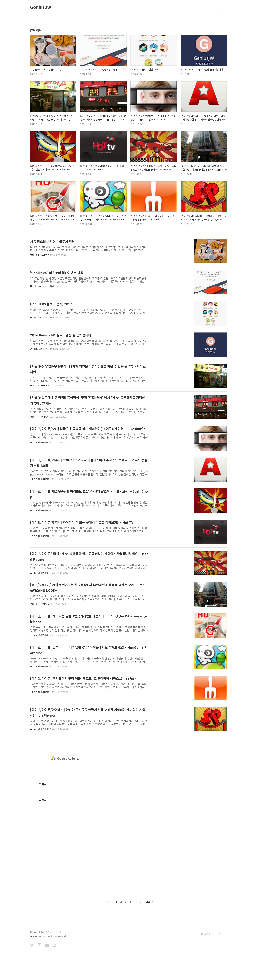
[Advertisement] (65, 758)
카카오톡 (49, 932)
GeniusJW (40, 7)
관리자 (58, 932)
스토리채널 (39, 932)
